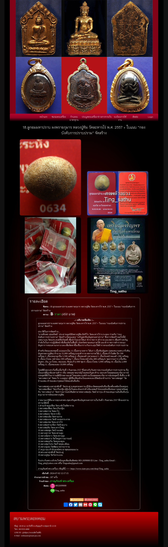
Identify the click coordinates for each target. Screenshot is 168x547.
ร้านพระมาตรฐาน (74, 118)
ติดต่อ (135, 116)
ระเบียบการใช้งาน (120, 118)
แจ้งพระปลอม (91, 500)
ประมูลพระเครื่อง (89, 116)
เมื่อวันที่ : (45, 473)
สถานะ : (46, 315)
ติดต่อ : (46, 486)
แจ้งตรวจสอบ (77, 500)
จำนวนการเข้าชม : (41, 477)
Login (150, 116)
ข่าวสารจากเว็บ (105, 116)
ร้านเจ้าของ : (44, 481)
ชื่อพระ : (46, 307)
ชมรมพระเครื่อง (59, 116)
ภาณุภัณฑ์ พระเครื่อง (62, 481)
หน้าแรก (43, 116)
